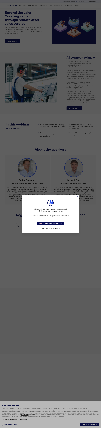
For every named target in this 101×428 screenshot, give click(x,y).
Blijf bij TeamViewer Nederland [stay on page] (51, 228)
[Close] (77, 196)
